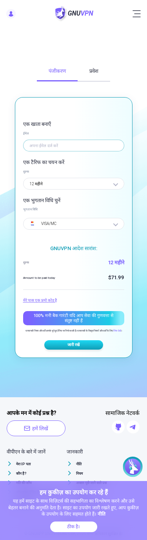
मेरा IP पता (23, 464)
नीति (79, 464)
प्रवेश (93, 71)
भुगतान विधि (30, 209)
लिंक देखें (117, 330)
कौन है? (21, 473)
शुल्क (26, 171)
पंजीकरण (57, 71)
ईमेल (26, 133)
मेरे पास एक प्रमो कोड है (40, 300)
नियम (79, 473)
